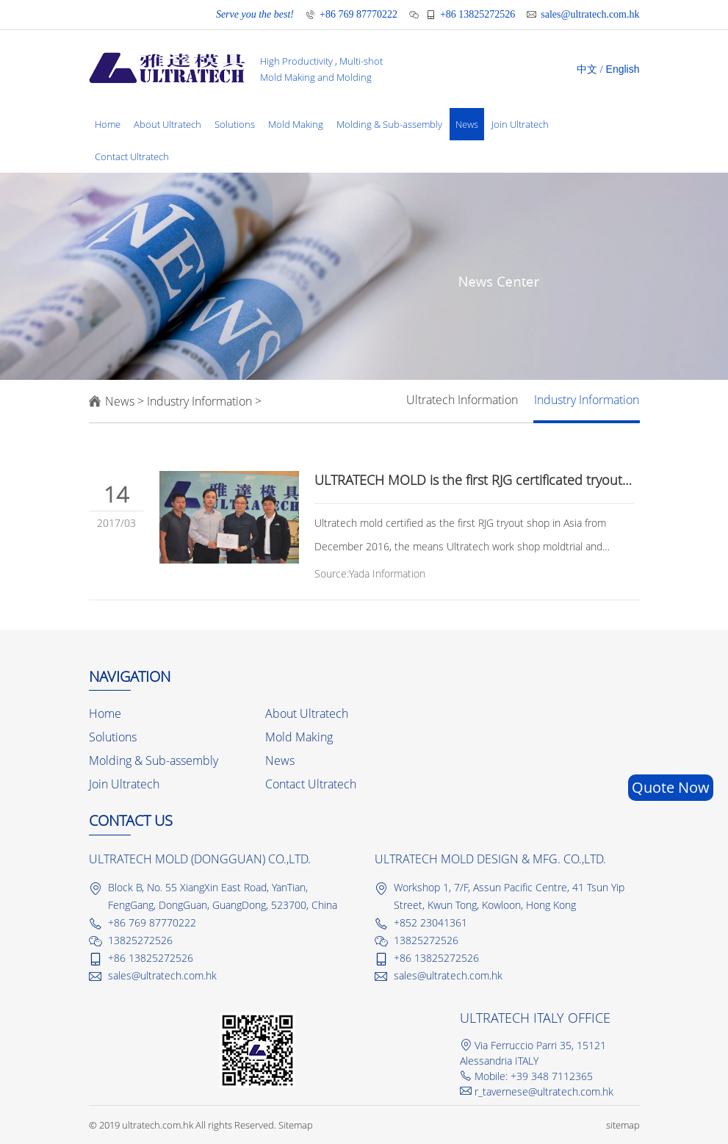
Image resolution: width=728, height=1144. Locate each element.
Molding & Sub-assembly (389, 124)
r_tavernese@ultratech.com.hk (544, 1091)
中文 (587, 69)
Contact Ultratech (132, 156)
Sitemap (295, 1125)
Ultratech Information (462, 400)
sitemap (623, 1125)
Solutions (235, 124)
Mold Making (295, 124)
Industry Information (199, 401)
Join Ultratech (520, 124)
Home (107, 124)
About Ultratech (167, 124)
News (466, 124)
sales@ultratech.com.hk (590, 14)
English (623, 69)
